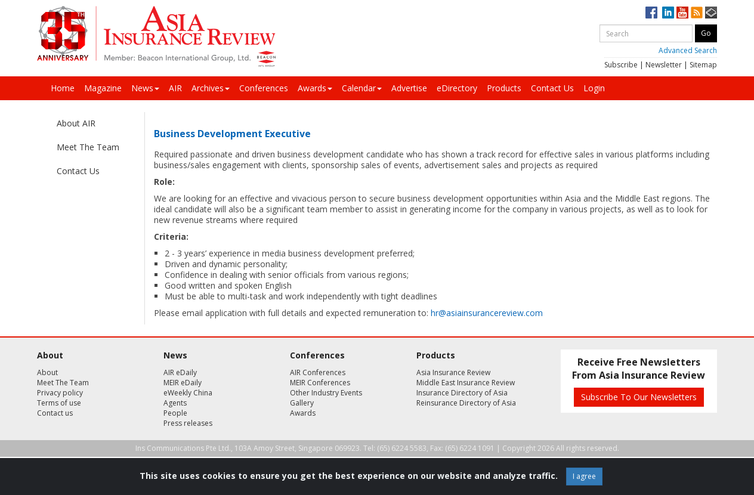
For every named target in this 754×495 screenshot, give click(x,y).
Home (63, 88)
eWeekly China (187, 393)
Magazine (103, 88)
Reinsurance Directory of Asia (466, 403)
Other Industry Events (326, 393)
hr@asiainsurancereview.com (487, 312)
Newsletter (663, 65)
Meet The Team (88, 147)
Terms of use (59, 403)
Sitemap (703, 65)
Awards (315, 88)
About (47, 372)
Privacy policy (60, 393)
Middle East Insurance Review (465, 383)
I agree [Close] (584, 476)
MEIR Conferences (320, 383)
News (145, 88)
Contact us (55, 413)
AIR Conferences (317, 372)
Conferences (263, 88)
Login (594, 88)
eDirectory (457, 88)
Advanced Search (688, 50)
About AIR (76, 123)
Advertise (409, 88)
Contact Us (552, 88)
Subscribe (621, 65)
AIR (175, 88)
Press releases (187, 423)
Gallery (302, 403)
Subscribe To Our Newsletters (639, 397)
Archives (210, 88)
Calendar (362, 88)
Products (504, 88)
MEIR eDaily (182, 383)
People (175, 413)
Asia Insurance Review (453, 372)
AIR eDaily (180, 372)
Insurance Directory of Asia (462, 393)
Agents (175, 403)
